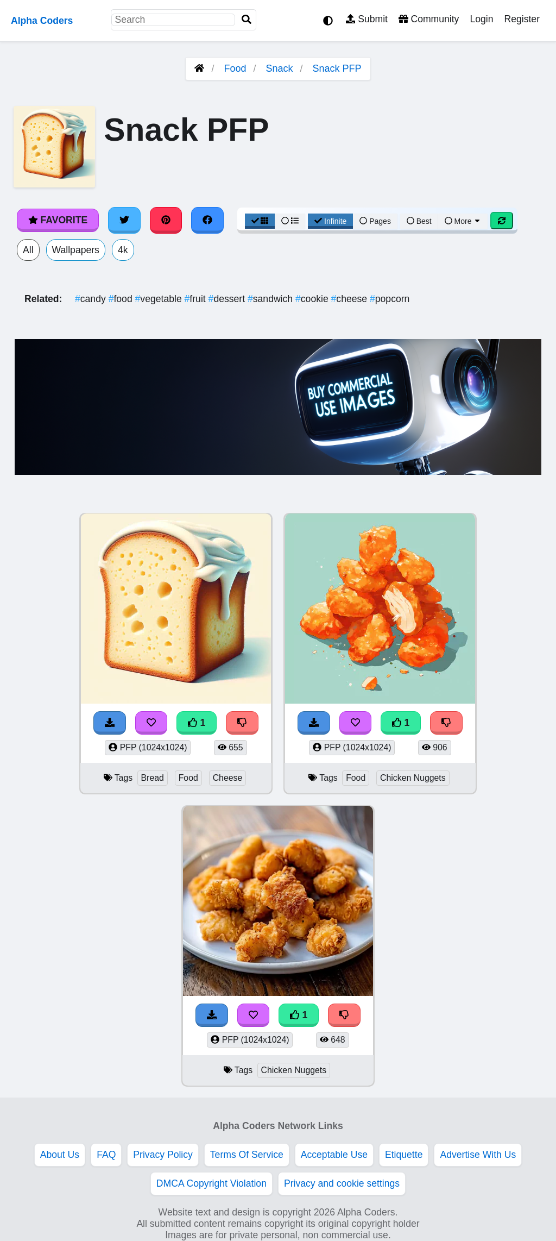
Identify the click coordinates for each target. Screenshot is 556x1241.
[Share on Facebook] (207, 220)
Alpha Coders (42, 20)
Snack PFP (337, 68)
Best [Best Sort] (419, 221)
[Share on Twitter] (124, 220)
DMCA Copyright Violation (211, 1183)
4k (123, 250)
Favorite (57, 220)
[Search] (246, 20)
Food (235, 68)
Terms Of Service (246, 1154)
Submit (367, 19)
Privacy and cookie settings (342, 1183)
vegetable (160, 298)
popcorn (389, 298)
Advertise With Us (478, 1154)
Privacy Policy (163, 1154)
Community (429, 19)
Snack (279, 68)
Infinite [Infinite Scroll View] (330, 221)
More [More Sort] (463, 221)
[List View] (290, 221)
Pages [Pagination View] (375, 221)
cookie (313, 298)
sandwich (271, 298)
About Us (59, 1154)
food (122, 298)
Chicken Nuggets (413, 777)
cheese (350, 298)
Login (481, 19)
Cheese (228, 777)
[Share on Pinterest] (166, 220)
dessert (228, 298)
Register (522, 19)
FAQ (106, 1154)
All (28, 250)
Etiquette (403, 1154)
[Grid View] (260, 221)
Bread (152, 777)
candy (92, 298)
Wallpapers (75, 250)
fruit (196, 298)
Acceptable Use (334, 1154)
